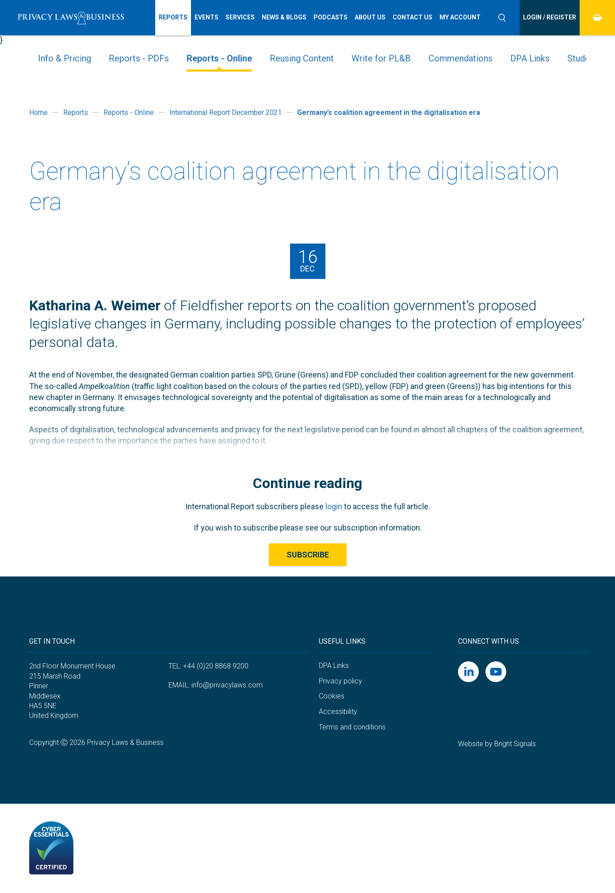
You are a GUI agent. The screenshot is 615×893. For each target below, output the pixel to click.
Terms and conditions (352, 727)
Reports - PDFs (139, 58)
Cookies (331, 696)
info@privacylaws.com (227, 685)
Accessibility (338, 711)
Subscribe (307, 554)
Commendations (460, 58)
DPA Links (530, 58)
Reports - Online (219, 58)
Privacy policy (340, 681)
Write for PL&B (381, 58)
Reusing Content (302, 58)
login (333, 506)
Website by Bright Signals (497, 744)
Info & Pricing (64, 58)
